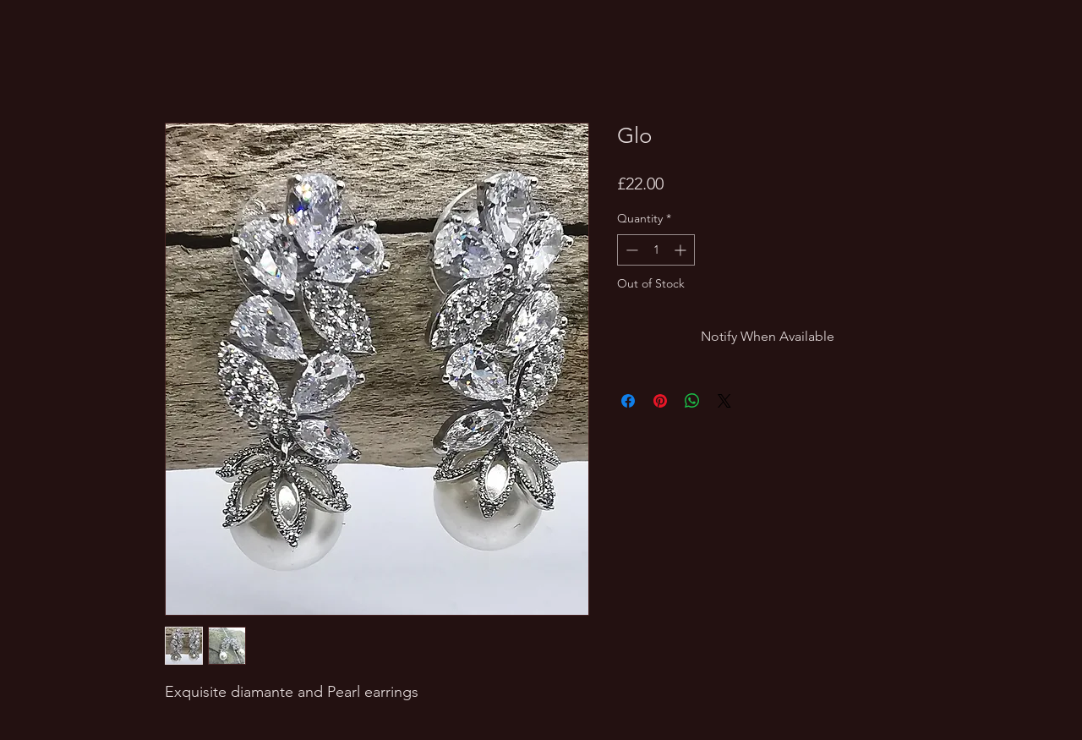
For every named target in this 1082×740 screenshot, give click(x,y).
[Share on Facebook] (628, 401)
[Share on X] (724, 401)
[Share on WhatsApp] (692, 401)
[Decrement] (630, 250)
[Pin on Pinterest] (660, 401)
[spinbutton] (656, 250)
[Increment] (681, 250)
